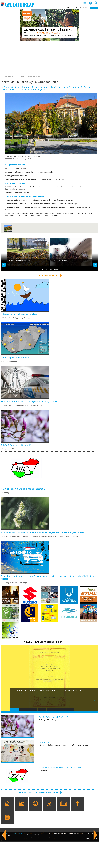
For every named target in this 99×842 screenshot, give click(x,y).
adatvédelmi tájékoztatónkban (15, 834)
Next (95, 702)
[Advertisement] (50, 56)
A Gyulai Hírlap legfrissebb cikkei (41, 643)
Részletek (85, 838)
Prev (13, 702)
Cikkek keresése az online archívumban (38, 793)
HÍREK (17, 76)
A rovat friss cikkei (49, 275)
